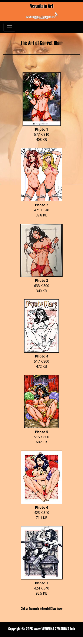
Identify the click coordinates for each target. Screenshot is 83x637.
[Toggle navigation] (9, 27)
